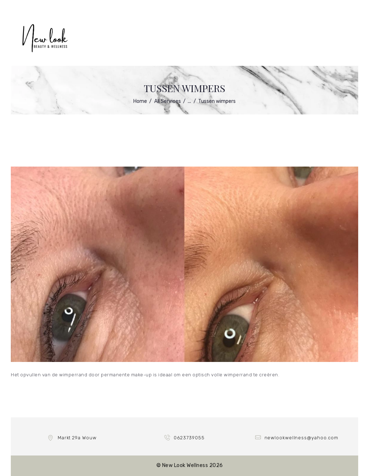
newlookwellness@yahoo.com (301, 437)
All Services (167, 101)
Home (140, 101)
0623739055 (189, 437)
